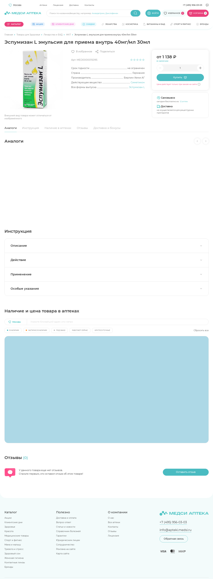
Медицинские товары (16, 535)
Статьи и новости (65, 526)
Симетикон (138, 82)
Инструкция (30, 128)
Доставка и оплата (66, 518)
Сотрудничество (65, 544)
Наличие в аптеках (58, 128)
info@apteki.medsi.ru (175, 530)
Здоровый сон (12, 553)
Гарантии (61, 535)
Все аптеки (114, 522)
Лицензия (58, 5)
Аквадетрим (98, 13)
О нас (111, 518)
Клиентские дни (13, 522)
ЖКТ (68, 34)
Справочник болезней (68, 531)
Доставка (74, 5)
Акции (8, 518)
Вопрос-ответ (63, 522)
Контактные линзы (14, 562)
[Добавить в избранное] (81, 51)
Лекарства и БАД (53, 34)
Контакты (89, 5)
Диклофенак (111, 13)
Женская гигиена (14, 558)
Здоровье (9, 526)
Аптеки (43, 5)
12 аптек (184, 101)
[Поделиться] (105, 51)
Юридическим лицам (68, 540)
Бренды (8, 567)
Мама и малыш (12, 544)
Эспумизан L (137, 87)
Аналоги (10, 128)
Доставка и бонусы (107, 128)
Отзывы (82, 128)
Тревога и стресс (14, 549)
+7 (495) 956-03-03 (192, 5)
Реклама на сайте (65, 549)
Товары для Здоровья (29, 34)
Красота (8, 531)
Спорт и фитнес (13, 540)
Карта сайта (62, 553)
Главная (9, 34)
